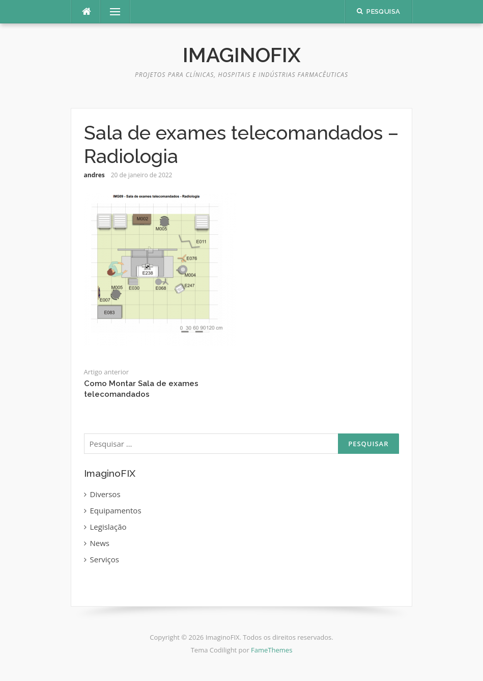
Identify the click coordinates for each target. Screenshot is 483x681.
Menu (111, 12)
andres (94, 175)
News (100, 543)
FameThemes (271, 650)
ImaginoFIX (242, 55)
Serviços (104, 559)
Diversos (105, 494)
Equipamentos (115, 510)
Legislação (108, 527)
